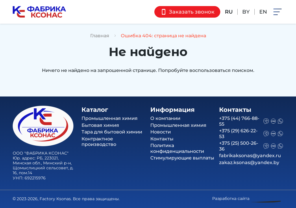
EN (263, 12)
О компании (165, 118)
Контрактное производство (99, 141)
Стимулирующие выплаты (182, 158)
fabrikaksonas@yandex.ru (250, 155)
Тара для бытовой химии (112, 132)
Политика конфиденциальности (177, 148)
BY (246, 12)
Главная (99, 35)
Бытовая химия (100, 125)
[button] (277, 11)
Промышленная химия (110, 118)
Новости (160, 132)
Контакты (161, 139)
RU (229, 12)
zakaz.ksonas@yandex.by (249, 162)
